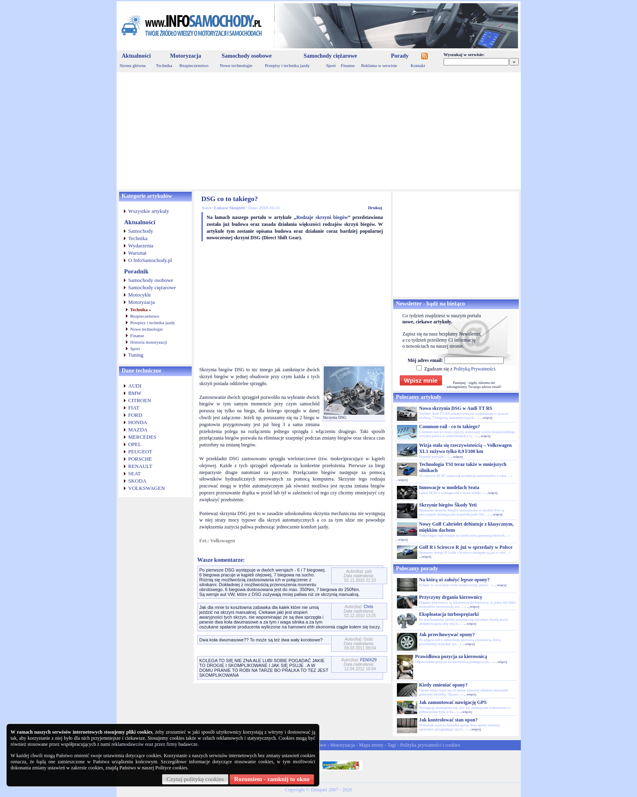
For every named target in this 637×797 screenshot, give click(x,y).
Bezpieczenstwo (194, 65)
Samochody (140, 231)
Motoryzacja (185, 56)
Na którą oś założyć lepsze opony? (454, 580)
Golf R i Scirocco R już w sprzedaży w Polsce (466, 547)
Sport (331, 65)
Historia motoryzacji (148, 342)
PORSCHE (140, 459)
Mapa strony (371, 745)
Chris (368, 606)
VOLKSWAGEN (146, 488)
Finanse (348, 65)
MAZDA (138, 430)
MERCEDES (142, 437)
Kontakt (418, 65)
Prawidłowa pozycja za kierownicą (451, 656)
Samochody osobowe (246, 56)
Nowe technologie (236, 65)
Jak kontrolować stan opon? (448, 720)
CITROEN (139, 400)
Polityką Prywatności (474, 369)
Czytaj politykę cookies (195, 779)
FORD (135, 415)
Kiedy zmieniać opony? (443, 685)
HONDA (137, 422)
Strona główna (133, 65)
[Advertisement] (318, 131)
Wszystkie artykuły (148, 211)
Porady (400, 56)
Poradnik (136, 271)
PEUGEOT (140, 451)
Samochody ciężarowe (330, 56)
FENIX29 (368, 660)
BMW (135, 393)
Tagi (392, 745)
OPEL (135, 444)
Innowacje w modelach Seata (449, 487)
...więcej (486, 418)
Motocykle (139, 295)
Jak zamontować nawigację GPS (453, 702)
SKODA (137, 481)
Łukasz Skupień (229, 207)
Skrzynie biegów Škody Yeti (448, 505)
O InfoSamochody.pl (150, 260)
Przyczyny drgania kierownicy (451, 597)
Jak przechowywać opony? (447, 634)
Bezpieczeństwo (144, 316)
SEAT (134, 473)
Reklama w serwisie (379, 65)
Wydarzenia (141, 246)
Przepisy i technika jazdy (287, 65)
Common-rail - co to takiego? (449, 426)
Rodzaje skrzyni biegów (322, 217)
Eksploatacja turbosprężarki (449, 614)
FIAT (133, 408)
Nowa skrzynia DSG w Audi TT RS (455, 408)
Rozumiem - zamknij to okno (272, 779)
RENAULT (140, 466)
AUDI (135, 386)
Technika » (140, 309)
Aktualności (136, 56)
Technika (164, 65)
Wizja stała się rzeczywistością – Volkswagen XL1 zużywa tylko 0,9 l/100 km (465, 448)
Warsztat (137, 253)
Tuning (135, 355)
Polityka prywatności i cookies (430, 745)
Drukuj (375, 207)
